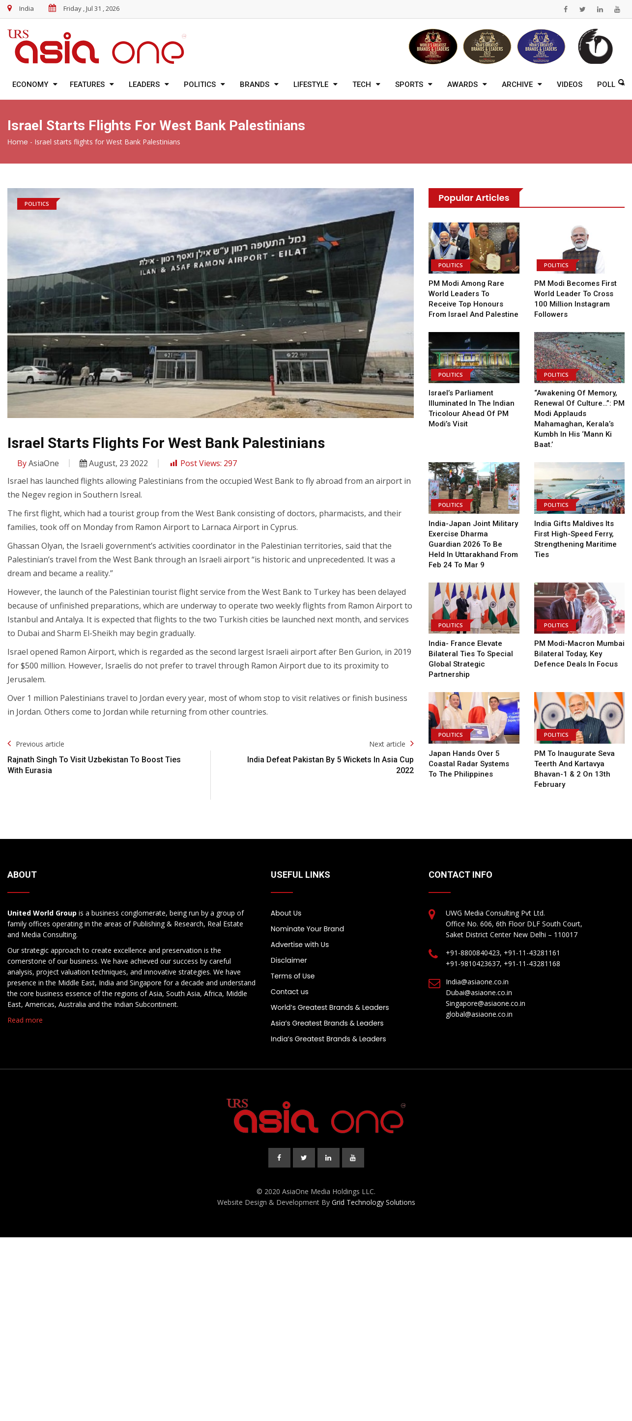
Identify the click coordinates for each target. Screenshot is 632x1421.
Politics (200, 84)
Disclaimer (289, 960)
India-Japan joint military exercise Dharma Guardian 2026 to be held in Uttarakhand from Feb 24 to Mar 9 (473, 544)
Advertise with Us (300, 944)
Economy (30, 84)
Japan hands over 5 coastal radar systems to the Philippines (474, 764)
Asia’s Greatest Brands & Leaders (327, 1023)
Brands (254, 84)
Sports (409, 84)
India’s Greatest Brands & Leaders (328, 1039)
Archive (517, 84)
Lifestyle (310, 84)
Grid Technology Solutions (373, 1202)
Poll (606, 84)
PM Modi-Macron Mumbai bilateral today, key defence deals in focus (579, 654)
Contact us (290, 992)
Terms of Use (293, 976)
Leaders (144, 84)
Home (17, 142)
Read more (25, 1020)
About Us (286, 913)
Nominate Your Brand (307, 929)
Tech (361, 84)
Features (87, 84)
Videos (569, 84)
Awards (462, 84)
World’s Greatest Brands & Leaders (330, 1007)
